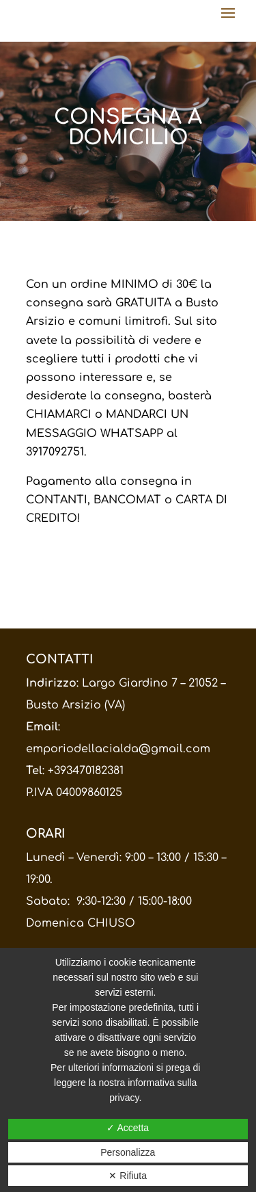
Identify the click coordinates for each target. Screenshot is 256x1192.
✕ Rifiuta (128, 1175)
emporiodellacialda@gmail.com (118, 749)
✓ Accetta (127, 1127)
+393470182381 (86, 771)
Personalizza (127, 1152)
